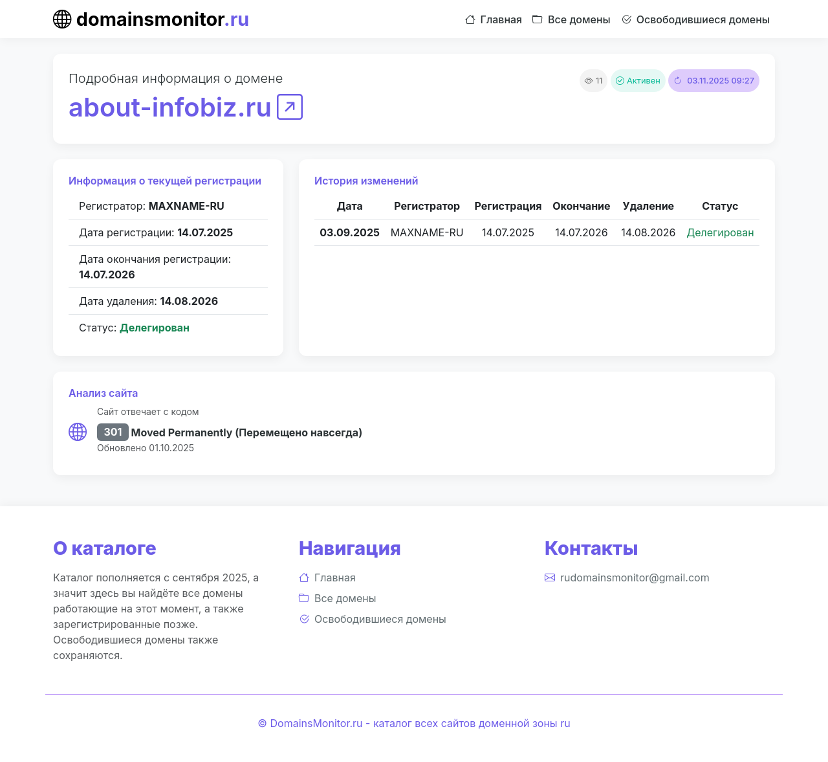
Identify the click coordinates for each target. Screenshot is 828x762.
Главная (494, 19)
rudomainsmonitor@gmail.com (627, 577)
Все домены (571, 19)
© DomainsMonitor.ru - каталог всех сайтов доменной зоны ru (413, 723)
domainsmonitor (151, 19)
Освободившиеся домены (695, 19)
